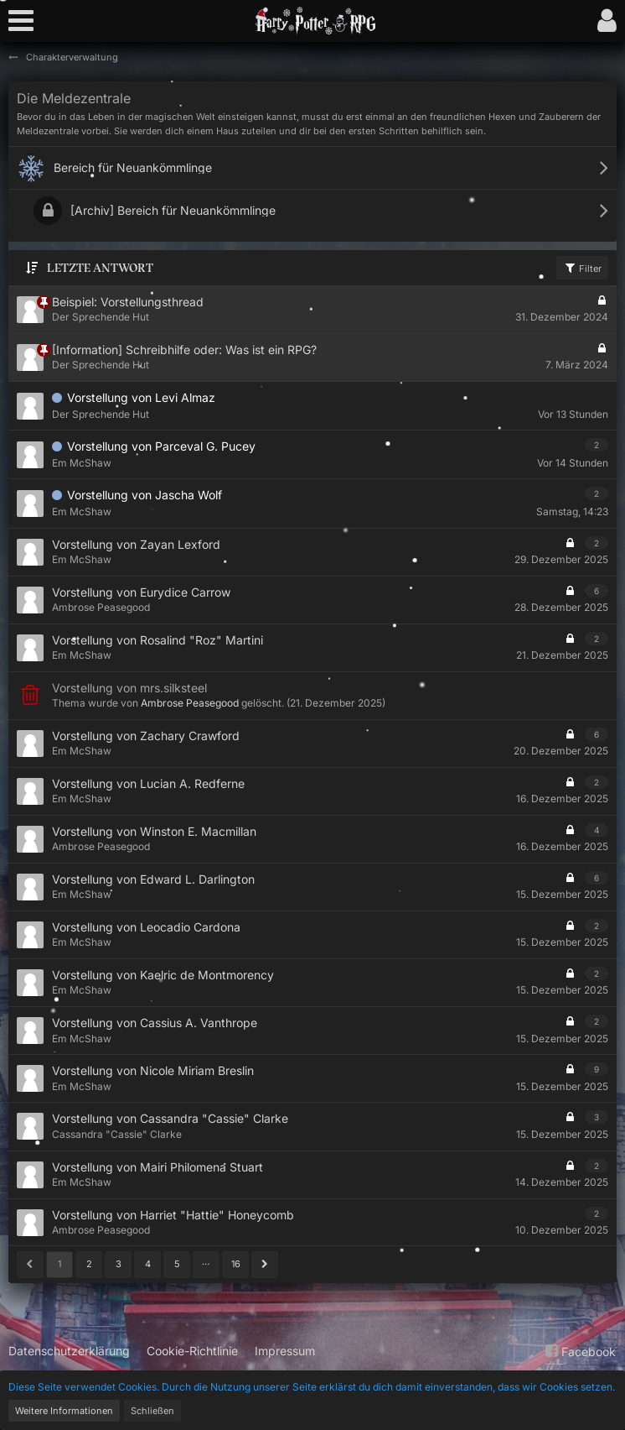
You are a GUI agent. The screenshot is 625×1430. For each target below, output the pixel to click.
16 (235, 1264)
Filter (582, 267)
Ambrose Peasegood (190, 703)
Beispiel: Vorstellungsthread (128, 302)
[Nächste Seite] (264, 1264)
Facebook (578, 1351)
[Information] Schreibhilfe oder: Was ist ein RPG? (184, 349)
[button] (25, 21)
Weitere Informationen (64, 1411)
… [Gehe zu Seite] (206, 1261)
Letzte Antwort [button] (100, 268)
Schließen (152, 1411)
